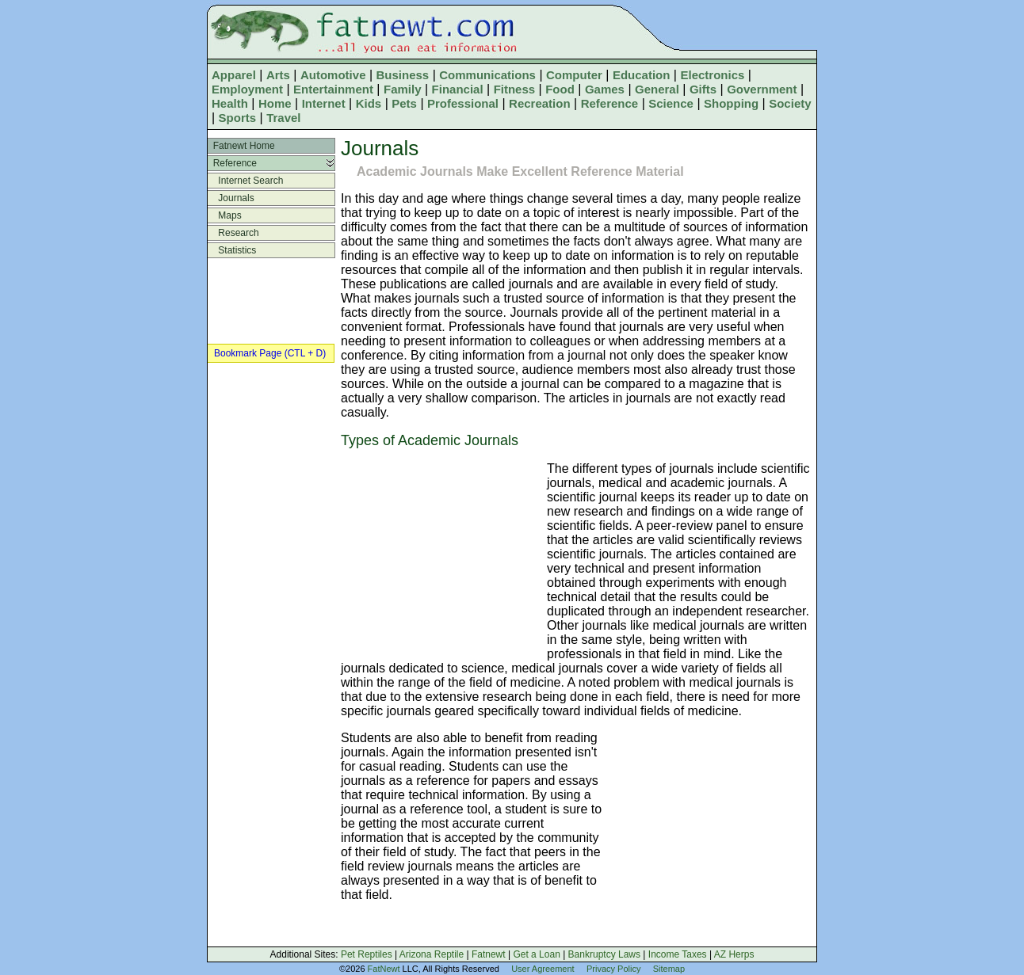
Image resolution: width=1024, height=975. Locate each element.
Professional (463, 103)
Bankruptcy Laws (604, 954)
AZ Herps (734, 954)
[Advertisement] (440, 555)
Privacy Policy (613, 968)
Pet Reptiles (366, 954)
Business (403, 75)
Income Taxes (677, 954)
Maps (225, 215)
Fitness (515, 89)
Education (642, 75)
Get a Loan (536, 954)
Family (403, 89)
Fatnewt (489, 954)
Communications (487, 75)
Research (233, 232)
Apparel (234, 75)
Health (230, 103)
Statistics (232, 250)
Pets (404, 103)
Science (670, 103)
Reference (610, 103)
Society (790, 103)
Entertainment (333, 89)
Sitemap (669, 968)
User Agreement (542, 968)
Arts (278, 75)
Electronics (712, 75)
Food (560, 89)
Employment (247, 89)
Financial (457, 89)
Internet (324, 103)
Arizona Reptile (431, 954)
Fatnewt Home (241, 145)
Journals (231, 198)
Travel (283, 117)
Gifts (703, 89)
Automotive (333, 75)
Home (275, 103)
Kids (369, 103)
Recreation (540, 103)
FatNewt (384, 968)
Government (762, 89)
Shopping (731, 103)
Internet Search (245, 180)
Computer (574, 75)
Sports (238, 117)
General (657, 89)
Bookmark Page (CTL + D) (270, 353)
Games (605, 89)
